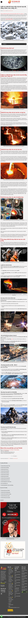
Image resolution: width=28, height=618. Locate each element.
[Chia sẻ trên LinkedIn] (15, 456)
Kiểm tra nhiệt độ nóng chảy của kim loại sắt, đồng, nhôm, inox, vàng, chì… (12, 13)
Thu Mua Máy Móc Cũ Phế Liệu (6, 481)
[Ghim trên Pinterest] (14, 456)
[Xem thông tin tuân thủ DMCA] (24, 591)
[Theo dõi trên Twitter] (4, 592)
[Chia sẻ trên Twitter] (13, 456)
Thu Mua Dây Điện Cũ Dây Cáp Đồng (7, 485)
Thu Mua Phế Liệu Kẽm (5, 476)
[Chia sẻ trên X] (12, 456)
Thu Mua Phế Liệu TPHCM (5, 490)
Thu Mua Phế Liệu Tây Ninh (5, 497)
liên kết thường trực (15, 458)
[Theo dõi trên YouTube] (1, 594)
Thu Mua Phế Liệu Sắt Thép (5, 465)
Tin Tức (9, 458)
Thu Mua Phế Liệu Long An (5, 495)
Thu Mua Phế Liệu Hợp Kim (5, 478)
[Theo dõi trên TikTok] (3, 592)
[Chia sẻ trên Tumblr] (16, 456)
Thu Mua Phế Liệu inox (4, 469)
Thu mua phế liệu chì (4, 483)
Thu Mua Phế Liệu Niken (5, 474)
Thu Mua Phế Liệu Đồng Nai (5, 492)
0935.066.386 (3, 583)
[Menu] (1, 2)
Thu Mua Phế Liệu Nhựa (5, 472)
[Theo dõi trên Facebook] (1, 592)
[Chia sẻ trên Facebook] (11, 456)
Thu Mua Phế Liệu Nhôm (5, 471)
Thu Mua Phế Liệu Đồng (5, 467)
